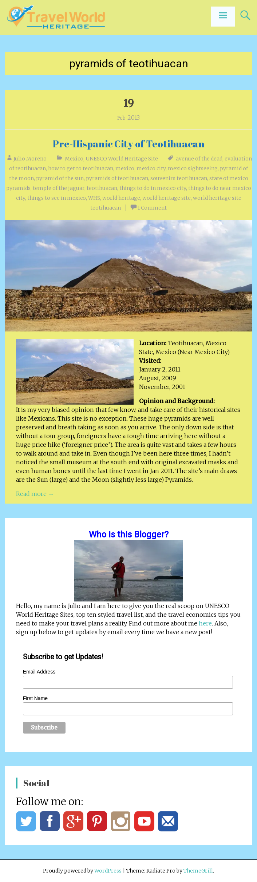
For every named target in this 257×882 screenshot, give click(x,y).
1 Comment (152, 207)
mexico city (151, 168)
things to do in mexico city (152, 188)
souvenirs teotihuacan (178, 178)
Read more (35, 493)
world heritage (121, 198)
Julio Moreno (30, 158)
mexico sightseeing (193, 168)
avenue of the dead (199, 158)
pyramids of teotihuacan (117, 178)
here (205, 623)
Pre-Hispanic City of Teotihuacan (129, 143)
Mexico (74, 158)
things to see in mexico (56, 198)
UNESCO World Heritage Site (122, 158)
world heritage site (166, 198)
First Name (35, 698)
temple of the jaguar (58, 188)
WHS (94, 198)
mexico (124, 168)
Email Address (39, 672)
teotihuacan (102, 188)
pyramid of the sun (60, 178)
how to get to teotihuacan (80, 168)
